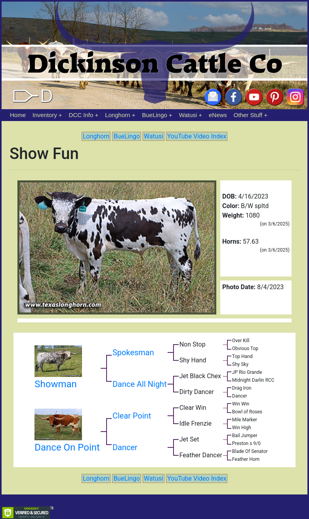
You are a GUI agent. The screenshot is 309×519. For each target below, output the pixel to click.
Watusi (188, 115)
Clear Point (132, 416)
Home (18, 115)
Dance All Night (140, 384)
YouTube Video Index (196, 136)
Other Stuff (248, 115)
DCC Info (81, 115)
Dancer (125, 447)
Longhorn (117, 115)
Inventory (44, 115)
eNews (218, 115)
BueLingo (154, 115)
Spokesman (133, 352)
